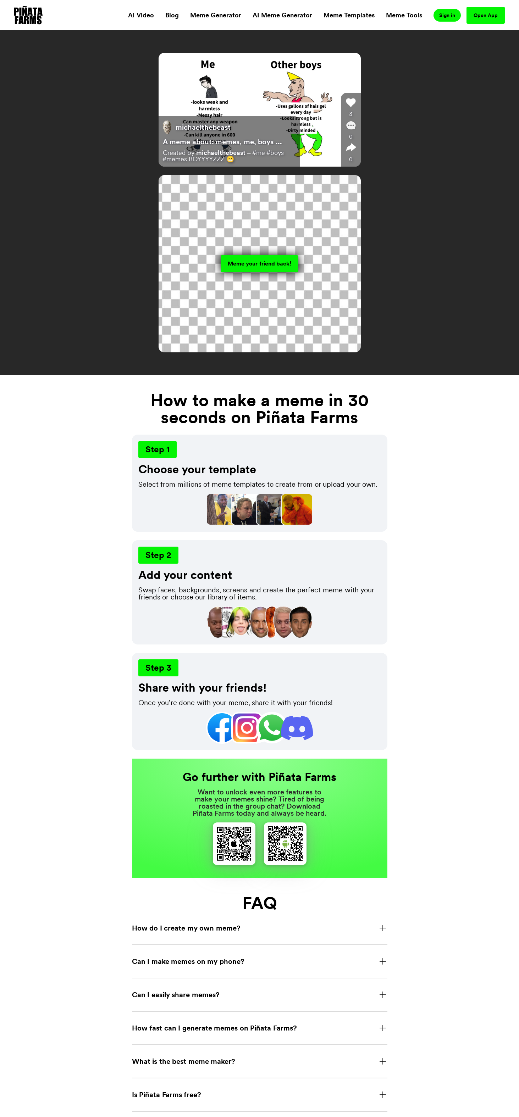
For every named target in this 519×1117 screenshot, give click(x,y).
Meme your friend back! (260, 264)
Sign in (447, 15)
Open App (486, 15)
